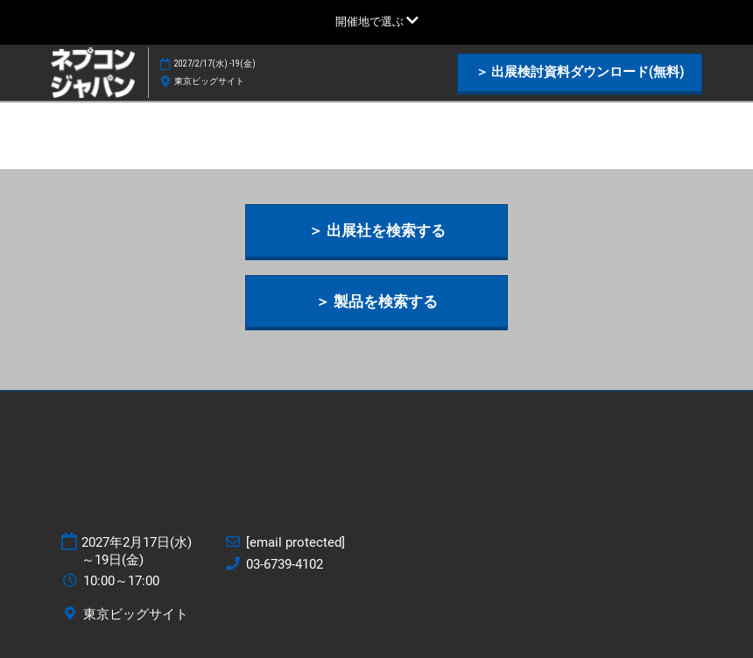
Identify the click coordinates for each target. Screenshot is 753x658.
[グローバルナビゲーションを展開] (377, 21)
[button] (579, 72)
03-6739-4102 (284, 564)
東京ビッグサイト (209, 81)
